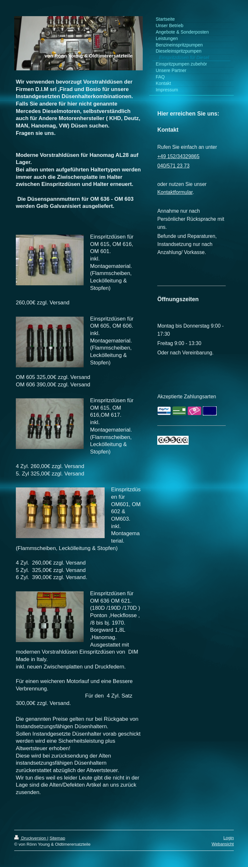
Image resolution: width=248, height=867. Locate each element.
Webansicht (223, 844)
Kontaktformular (174, 192)
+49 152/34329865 (178, 156)
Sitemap (57, 838)
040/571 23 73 (173, 165)
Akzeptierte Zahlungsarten (186, 396)
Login (228, 837)
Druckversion (30, 838)
